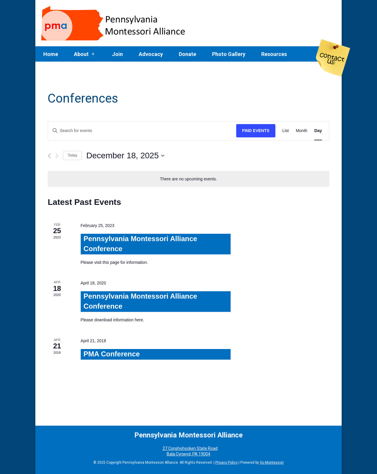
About (81, 54)
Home (50, 54)
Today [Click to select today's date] (72, 155)
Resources (274, 54)
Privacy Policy (226, 462)
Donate (187, 54)
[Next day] (57, 156)
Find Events (255, 130)
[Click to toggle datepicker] (125, 156)
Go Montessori (272, 462)
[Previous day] (49, 156)
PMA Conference (112, 354)
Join (117, 54)
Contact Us (333, 58)
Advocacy (151, 54)
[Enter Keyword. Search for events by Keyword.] (142, 130)
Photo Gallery (228, 54)
